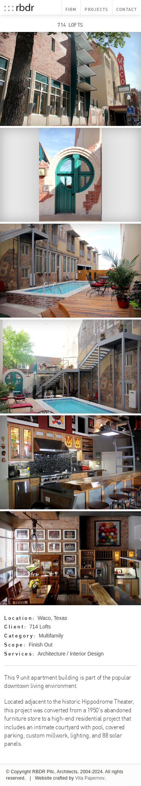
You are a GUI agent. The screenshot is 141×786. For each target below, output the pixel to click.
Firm (70, 9)
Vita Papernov (90, 778)
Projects (96, 9)
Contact (126, 9)
